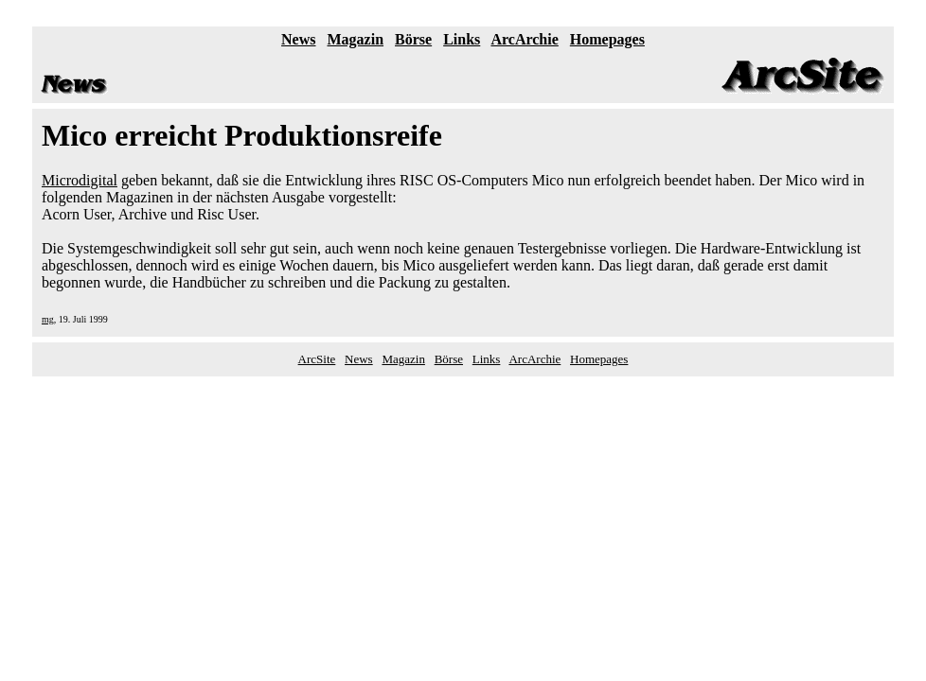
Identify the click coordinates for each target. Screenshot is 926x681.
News (298, 39)
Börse (413, 39)
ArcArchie (524, 39)
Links (461, 39)
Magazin (356, 39)
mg (48, 319)
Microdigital (79, 180)
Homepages (607, 39)
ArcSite (317, 359)
